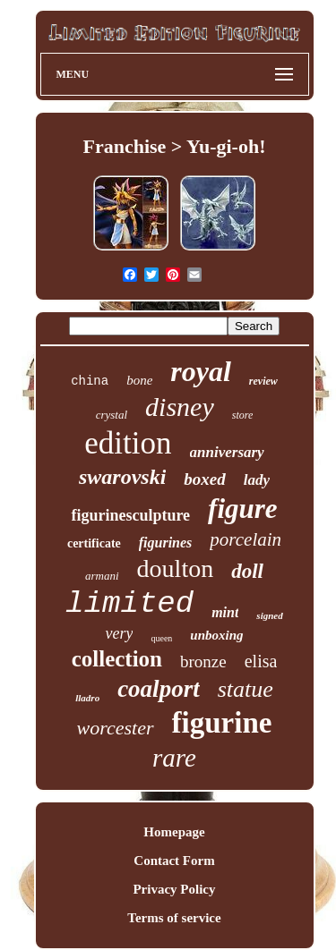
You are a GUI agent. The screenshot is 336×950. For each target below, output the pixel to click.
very (119, 633)
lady (257, 479)
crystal (111, 414)
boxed (204, 479)
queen (161, 638)
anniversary (227, 452)
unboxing (216, 635)
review (263, 381)
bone (139, 380)
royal (200, 371)
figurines (166, 542)
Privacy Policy (174, 889)
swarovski (122, 476)
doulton (175, 568)
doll (247, 571)
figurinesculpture (130, 515)
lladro (87, 697)
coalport (158, 688)
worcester (115, 728)
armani (102, 575)
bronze (203, 661)
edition (127, 443)
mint (224, 612)
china (89, 381)
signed (269, 615)
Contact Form (174, 860)
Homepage (173, 832)
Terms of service (173, 918)
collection (117, 659)
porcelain (245, 539)
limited (129, 604)
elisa (261, 661)
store (243, 415)
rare (174, 757)
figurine (222, 723)
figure (243, 508)
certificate (94, 543)
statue (245, 689)
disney (179, 406)
